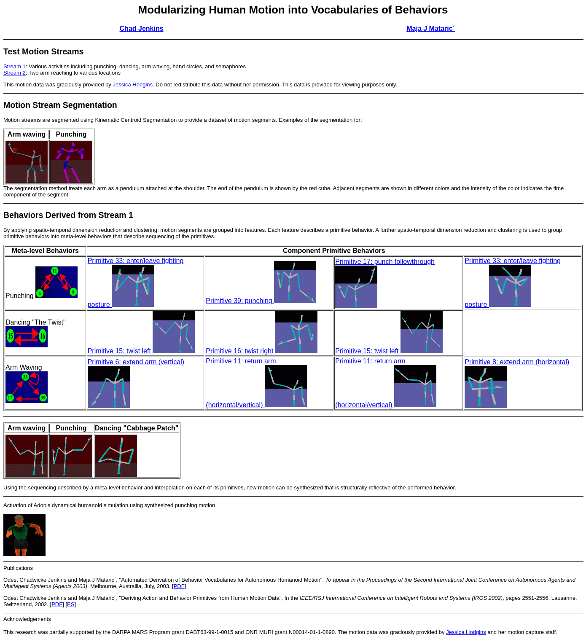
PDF (179, 586)
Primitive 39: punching (261, 300)
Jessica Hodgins (133, 84)
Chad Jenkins (142, 28)
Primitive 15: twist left (141, 351)
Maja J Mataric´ (430, 28)
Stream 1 (14, 66)
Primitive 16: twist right (261, 351)
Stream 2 (14, 73)
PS (70, 604)
